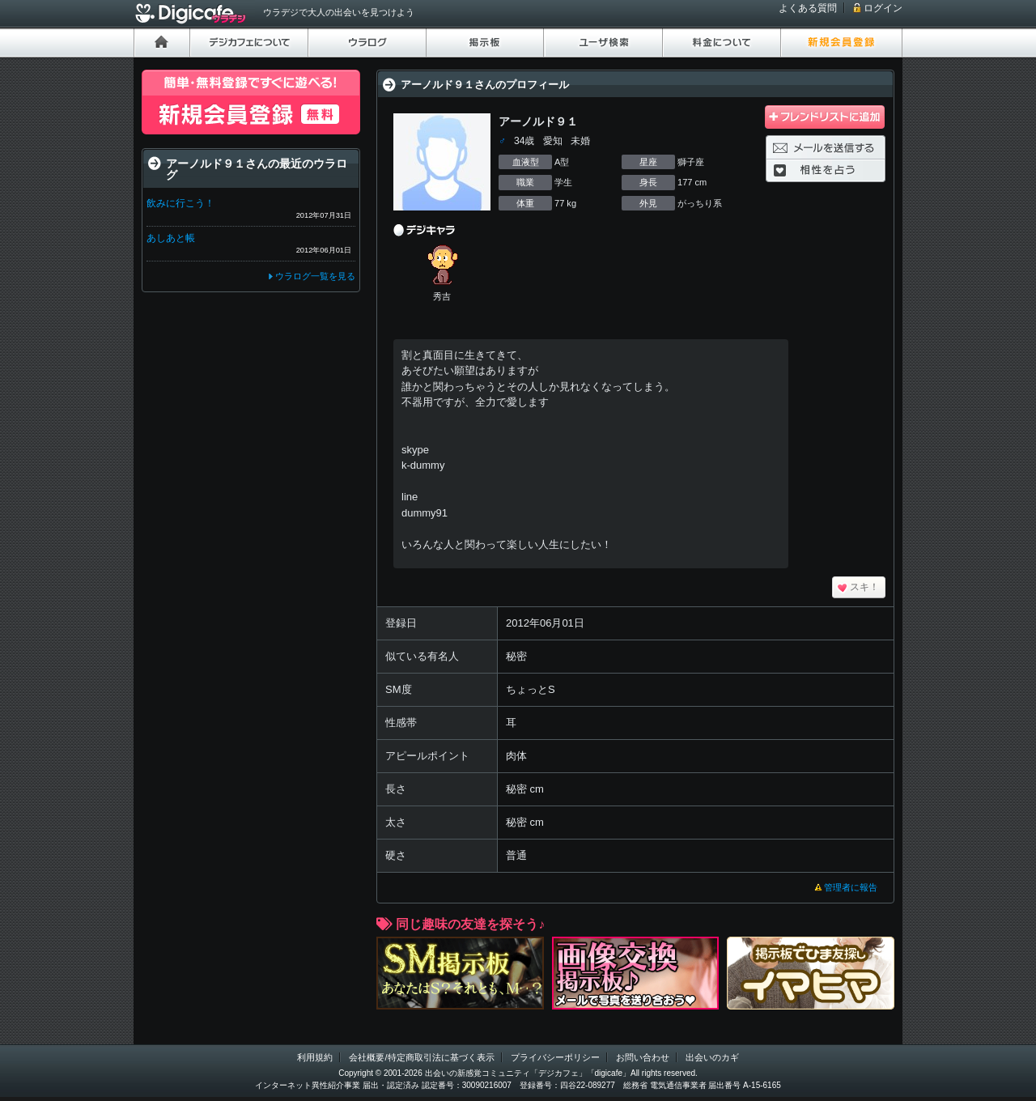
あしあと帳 (170, 238)
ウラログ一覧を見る (315, 276)
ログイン (883, 8)
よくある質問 (808, 8)
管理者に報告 (850, 887)
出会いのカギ (712, 1057)
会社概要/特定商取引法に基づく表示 (421, 1057)
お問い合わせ (642, 1057)
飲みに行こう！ (180, 203)
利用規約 (315, 1057)
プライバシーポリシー (555, 1057)
